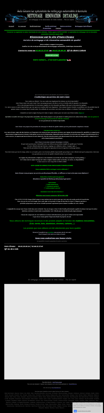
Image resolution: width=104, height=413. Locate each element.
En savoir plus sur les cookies (84, 411)
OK (75, 411)
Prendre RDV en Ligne (52, 55)
